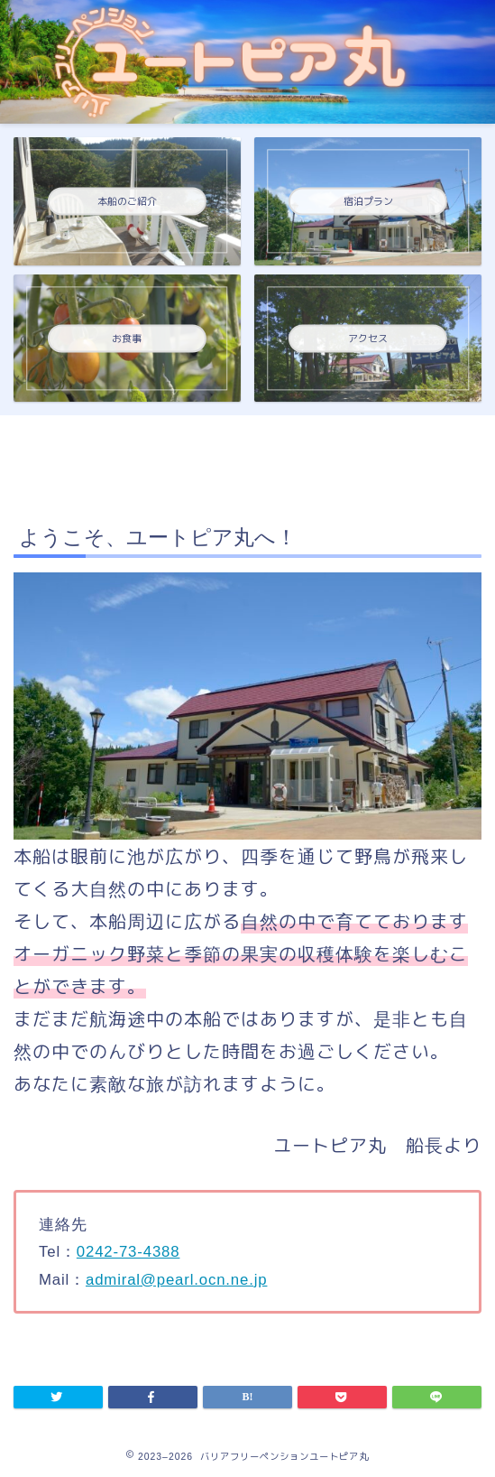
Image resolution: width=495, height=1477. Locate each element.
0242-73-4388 (128, 1250)
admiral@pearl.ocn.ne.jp (176, 1278)
